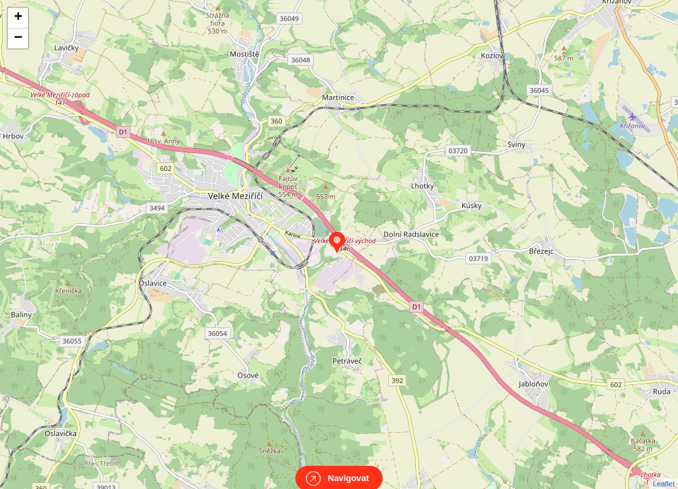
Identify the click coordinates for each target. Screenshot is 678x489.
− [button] (18, 38)
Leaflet (664, 472)
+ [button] (18, 18)
